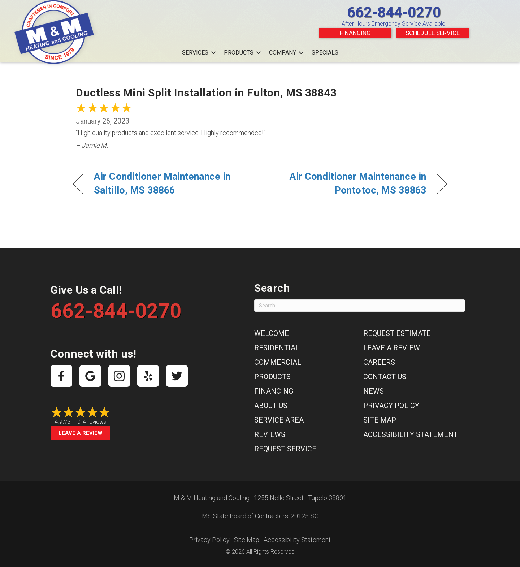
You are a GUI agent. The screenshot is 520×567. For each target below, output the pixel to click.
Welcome (271, 333)
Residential (276, 347)
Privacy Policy (391, 405)
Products (239, 52)
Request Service (285, 449)
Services (195, 52)
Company (282, 52)
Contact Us (384, 376)
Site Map (379, 420)
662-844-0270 (394, 12)
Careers (379, 362)
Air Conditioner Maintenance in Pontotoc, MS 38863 (348, 183)
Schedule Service (433, 32)
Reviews (269, 434)
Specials (325, 52)
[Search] (359, 305)
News (373, 391)
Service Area (279, 420)
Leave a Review (80, 433)
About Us (270, 405)
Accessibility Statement (410, 434)
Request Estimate (397, 333)
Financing (355, 32)
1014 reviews (90, 422)
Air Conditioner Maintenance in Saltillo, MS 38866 (162, 183)
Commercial (277, 362)
